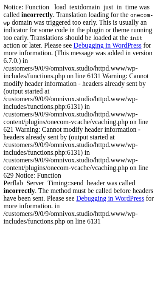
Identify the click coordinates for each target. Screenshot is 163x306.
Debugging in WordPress (107, 45)
